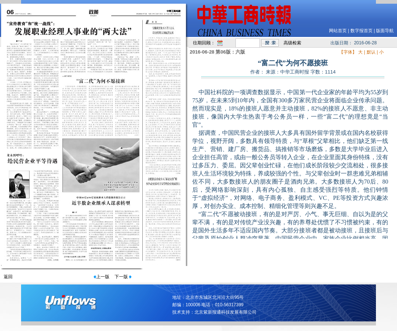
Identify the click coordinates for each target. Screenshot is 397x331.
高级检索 (292, 42)
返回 (8, 276)
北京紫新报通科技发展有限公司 (225, 312)
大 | (361, 52)
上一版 (102, 276)
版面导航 (385, 30)
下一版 (121, 276)
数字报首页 (361, 30)
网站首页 (338, 30)
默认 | (372, 52)
